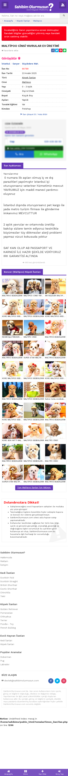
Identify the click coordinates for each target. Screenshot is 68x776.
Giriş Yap (59, 772)
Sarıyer (16, 113)
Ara (19, 203)
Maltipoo (37, 21)
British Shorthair (8, 634)
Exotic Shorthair (8, 638)
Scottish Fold (7, 627)
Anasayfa (8, 21)
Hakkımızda (6, 607)
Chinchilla (5, 642)
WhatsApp (48, 203)
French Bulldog (8, 677)
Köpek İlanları (23, 21)
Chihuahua (5, 666)
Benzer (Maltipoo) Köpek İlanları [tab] (22, 321)
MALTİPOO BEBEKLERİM (34, 366)
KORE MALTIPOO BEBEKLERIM (15, 366)
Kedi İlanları (6, 690)
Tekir (2, 646)
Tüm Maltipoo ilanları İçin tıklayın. (34, 537)
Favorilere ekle (10, 50)
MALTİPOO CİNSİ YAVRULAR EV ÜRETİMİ (41, 345)
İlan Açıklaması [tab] (12, 215)
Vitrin (25, 772)
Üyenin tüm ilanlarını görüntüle (19, 185)
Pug (2, 710)
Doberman (5, 706)
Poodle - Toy (7, 673)
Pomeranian (6, 662)
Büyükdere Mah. (30, 113)
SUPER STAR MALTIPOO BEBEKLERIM (40, 407)
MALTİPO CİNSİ (30, 386)
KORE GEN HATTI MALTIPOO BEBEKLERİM (20, 490)
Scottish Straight (9, 631)
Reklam (4, 610)
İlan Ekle (42, 772)
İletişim (4, 614)
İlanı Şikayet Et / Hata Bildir (34, 164)
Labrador (4, 714)
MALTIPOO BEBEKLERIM (12, 345)
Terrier (3, 669)
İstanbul (6, 113)
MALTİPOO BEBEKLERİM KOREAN (38, 510)
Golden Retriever (9, 658)
